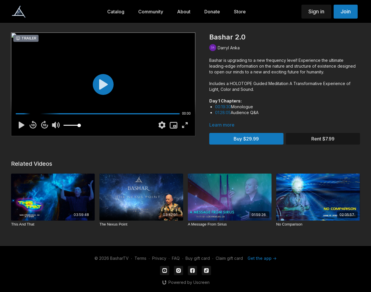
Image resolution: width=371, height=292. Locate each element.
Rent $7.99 (322, 139)
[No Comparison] (318, 224)
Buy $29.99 (246, 139)
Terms (140, 258)
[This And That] (53, 224)
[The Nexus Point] (141, 224)
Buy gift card (198, 258)
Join (346, 11)
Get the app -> (262, 258)
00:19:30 (223, 106)
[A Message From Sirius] (230, 224)
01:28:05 (223, 112)
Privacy (159, 258)
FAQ (176, 258)
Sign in (316, 11)
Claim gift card (229, 258)
